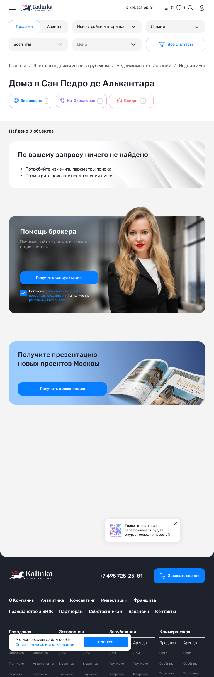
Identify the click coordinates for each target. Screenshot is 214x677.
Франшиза (144, 600)
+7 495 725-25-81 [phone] (139, 8)
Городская (20, 631)
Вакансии (138, 611)
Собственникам (105, 611)
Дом (62, 653)
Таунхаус (66, 674)
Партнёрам (71, 611)
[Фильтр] (175, 44)
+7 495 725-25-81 (121, 576)
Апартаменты (43, 664)
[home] (37, 7)
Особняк (15, 674)
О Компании (22, 600)
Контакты (165, 611)
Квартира (16, 653)
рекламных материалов (47, 300)
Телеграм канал (137, 530)
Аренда (140, 643)
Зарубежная (122, 631)
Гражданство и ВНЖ (31, 611)
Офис (163, 653)
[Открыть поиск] (190, 8)
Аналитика (52, 600)
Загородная (71, 631)
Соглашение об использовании (45, 644)
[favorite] (180, 7)
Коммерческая (174, 631)
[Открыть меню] (12, 7)
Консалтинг (82, 600)
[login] (200, 7)
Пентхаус (16, 664)
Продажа (167, 643)
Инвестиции (114, 600)
